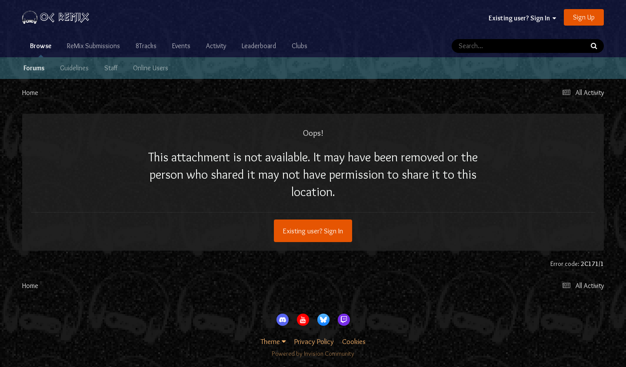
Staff (110, 68)
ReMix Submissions (93, 46)
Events (181, 46)
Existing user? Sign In (522, 18)
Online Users (150, 68)
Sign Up (584, 17)
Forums (33, 68)
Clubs (299, 46)
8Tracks (146, 46)
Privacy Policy (314, 341)
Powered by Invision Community (313, 353)
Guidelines (74, 68)
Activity (216, 46)
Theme (273, 341)
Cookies (354, 341)
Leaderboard (259, 46)
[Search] (493, 46)
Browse (40, 49)
